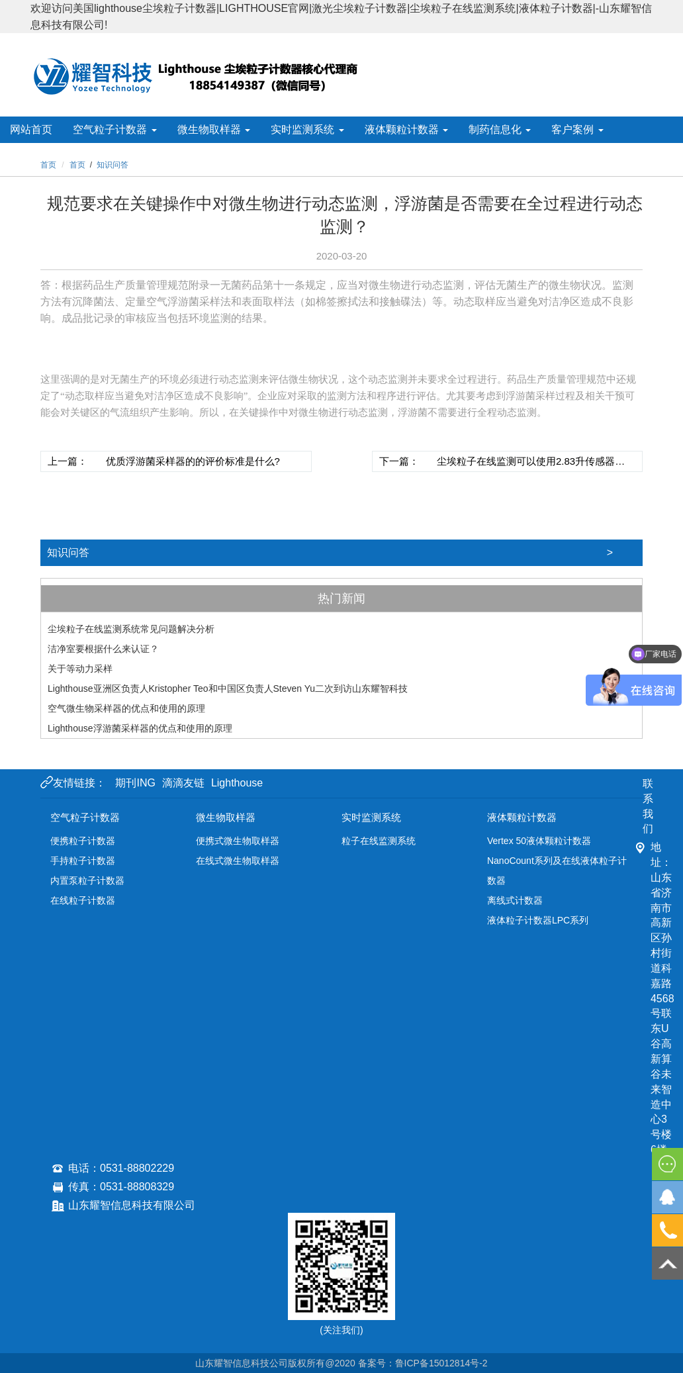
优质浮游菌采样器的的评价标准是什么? (193, 461)
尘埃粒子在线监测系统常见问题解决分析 (131, 629)
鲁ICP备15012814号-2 (441, 1363)
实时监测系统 (307, 129)
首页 (77, 164)
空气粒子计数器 (114, 129)
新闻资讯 (36, 156)
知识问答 (345, 553)
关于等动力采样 (80, 668)
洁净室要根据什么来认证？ (103, 648)
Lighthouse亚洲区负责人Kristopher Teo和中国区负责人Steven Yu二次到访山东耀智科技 (228, 688)
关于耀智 (108, 156)
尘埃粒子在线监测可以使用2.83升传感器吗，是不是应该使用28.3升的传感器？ (526, 463)
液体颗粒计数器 (406, 129)
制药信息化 (500, 129)
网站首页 (31, 129)
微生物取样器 (213, 129)
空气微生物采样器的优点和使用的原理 (126, 708)
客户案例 (577, 129)
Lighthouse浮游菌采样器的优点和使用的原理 (140, 728)
